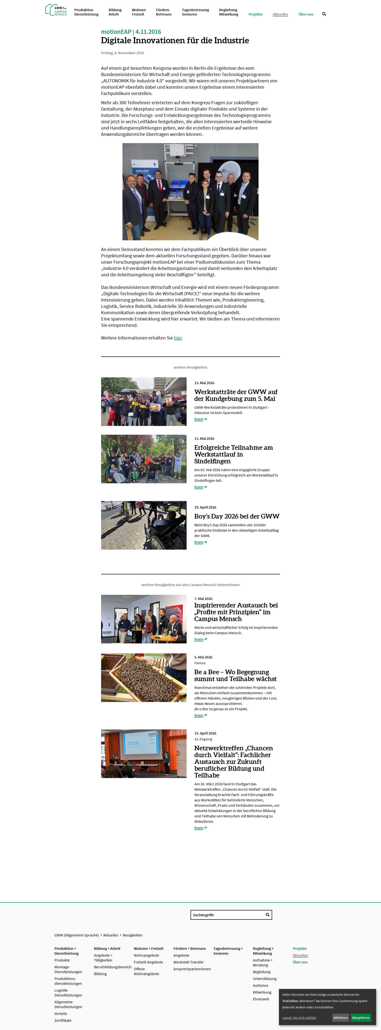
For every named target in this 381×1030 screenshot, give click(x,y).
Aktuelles (110, 935)
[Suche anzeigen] (324, 14)
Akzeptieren (361, 1017)
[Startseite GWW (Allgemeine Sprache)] (56, 9)
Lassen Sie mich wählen (299, 1017)
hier (178, 338)
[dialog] (327, 1007)
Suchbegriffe (203, 914)
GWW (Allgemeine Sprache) (76, 935)
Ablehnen (341, 1017)
